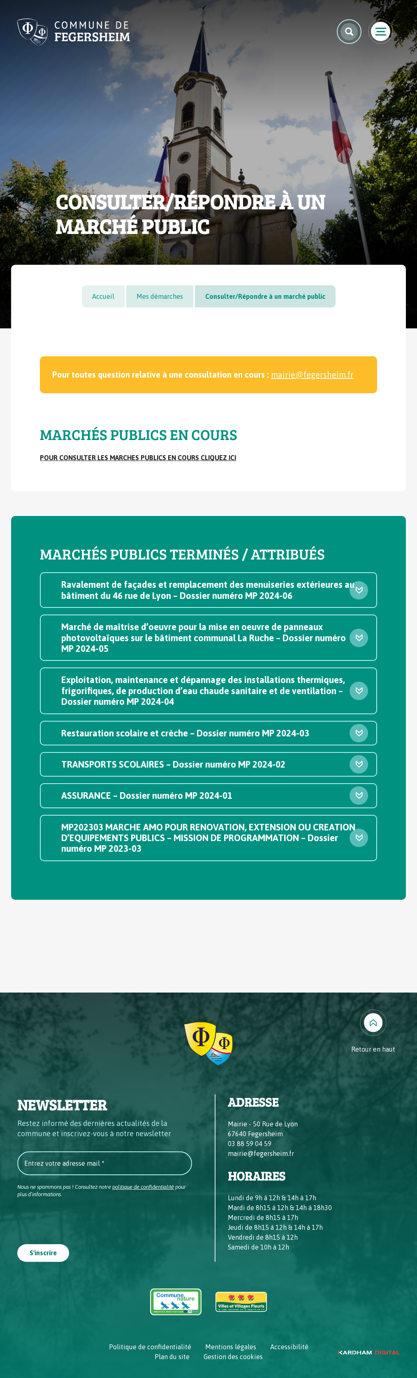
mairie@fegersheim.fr (312, 374)
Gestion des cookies (233, 1356)
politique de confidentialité (143, 1187)
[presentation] (79, 1218)
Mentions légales (230, 1346)
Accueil (103, 296)
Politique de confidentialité (150, 1346)
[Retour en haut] (373, 1032)
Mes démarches (160, 296)
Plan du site (172, 1356)
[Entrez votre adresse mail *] (104, 1163)
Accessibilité (289, 1346)
